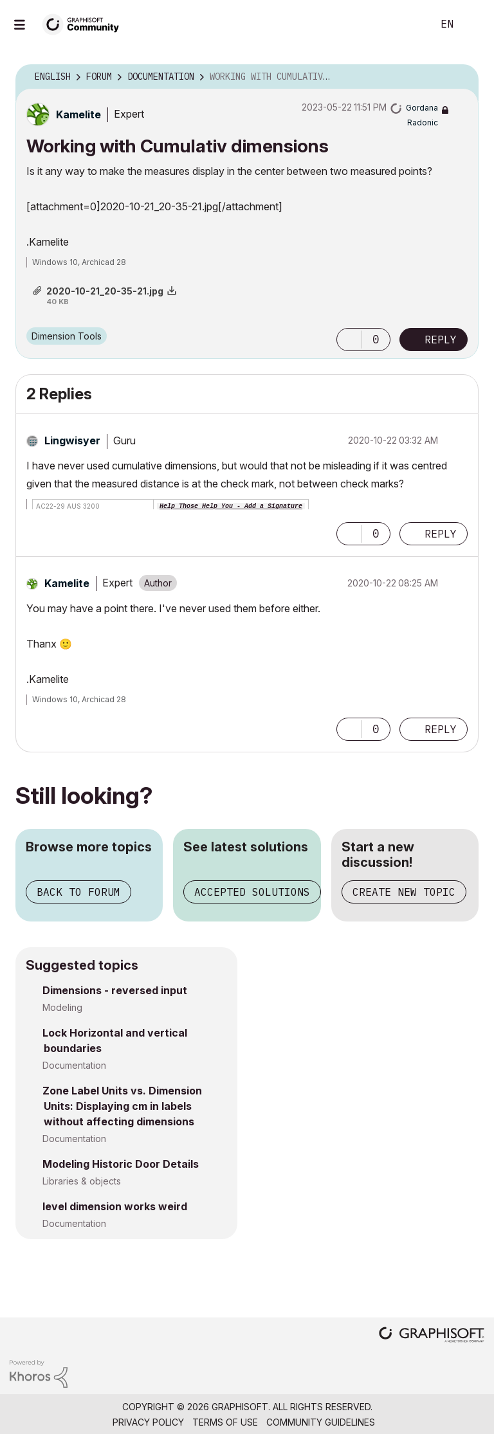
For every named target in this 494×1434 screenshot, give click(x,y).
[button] (349, 339)
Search (408, 24)
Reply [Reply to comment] (441, 533)
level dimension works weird (114, 1206)
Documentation (74, 1065)
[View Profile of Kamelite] (78, 114)
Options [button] (460, 77)
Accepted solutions (252, 891)
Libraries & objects (81, 1180)
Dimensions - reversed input (114, 990)
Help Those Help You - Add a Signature (231, 506)
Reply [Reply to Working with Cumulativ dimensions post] (441, 339)
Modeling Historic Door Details (120, 1163)
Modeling (62, 1007)
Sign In (473, 24)
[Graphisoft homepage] (431, 1336)
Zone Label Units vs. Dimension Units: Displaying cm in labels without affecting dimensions (122, 1106)
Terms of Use (225, 1422)
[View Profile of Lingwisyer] (72, 440)
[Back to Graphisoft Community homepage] (85, 23)
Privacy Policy (148, 1422)
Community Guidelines (320, 1422)
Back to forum (78, 891)
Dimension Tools (67, 336)
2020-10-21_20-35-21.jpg (104, 291)
